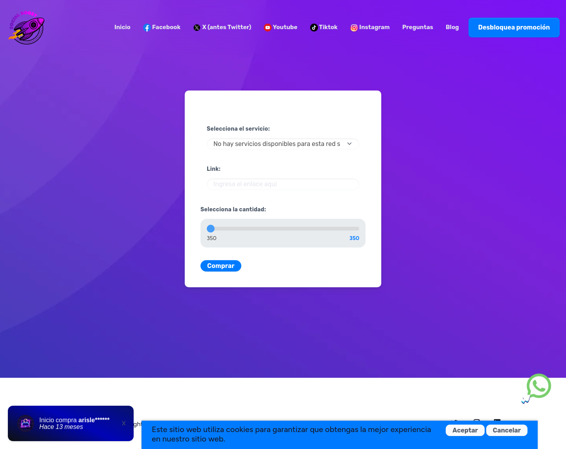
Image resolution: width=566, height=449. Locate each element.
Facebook (161, 27)
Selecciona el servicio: (238, 129)
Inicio (122, 27)
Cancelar (507, 430)
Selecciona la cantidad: (233, 209)
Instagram (370, 27)
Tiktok (324, 27)
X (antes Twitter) (222, 27)
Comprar (221, 266)
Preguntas (417, 27)
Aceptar (465, 430)
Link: (214, 169)
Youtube (280, 27)
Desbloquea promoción (514, 27)
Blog (452, 27)
